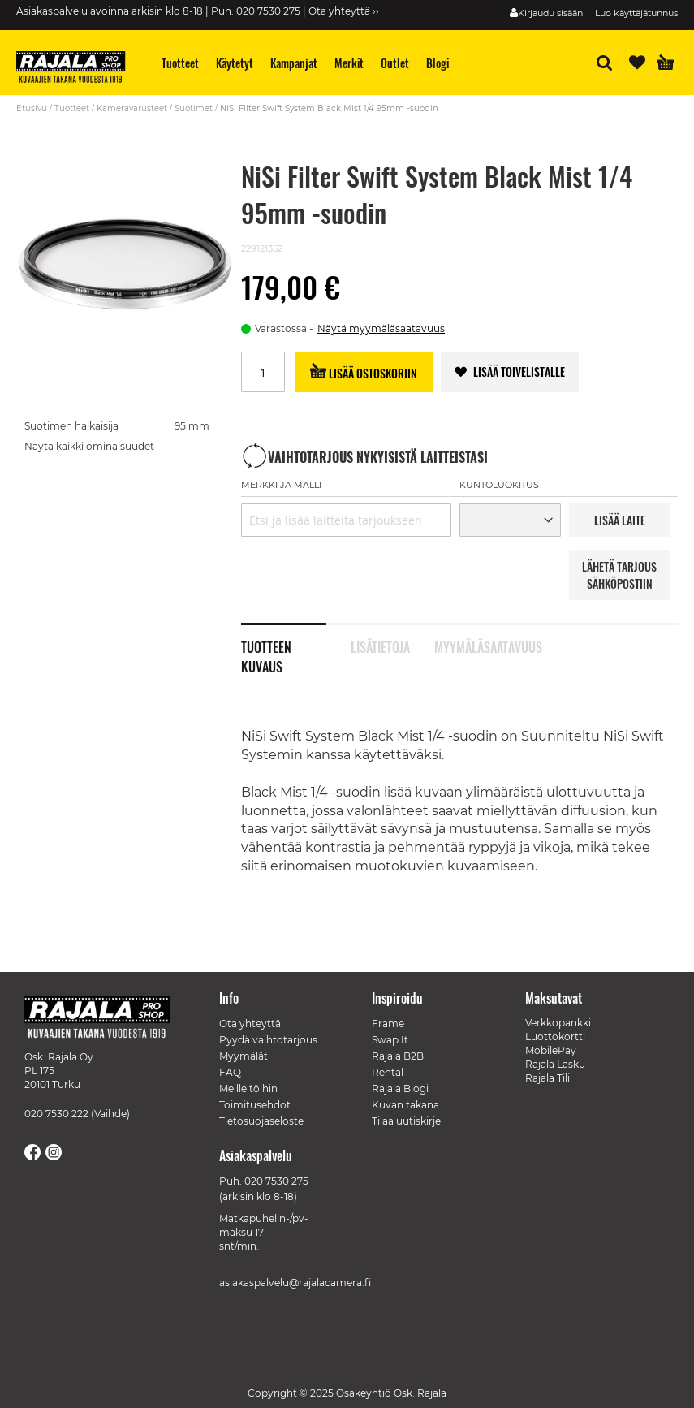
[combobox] (346, 520)
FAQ (230, 1072)
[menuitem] (180, 62)
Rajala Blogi (400, 1088)
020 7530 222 (56, 1114)
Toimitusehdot (255, 1105)
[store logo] (77, 69)
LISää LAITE (619, 520)
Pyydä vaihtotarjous (268, 1040)
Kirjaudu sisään (550, 13)
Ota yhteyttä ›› (343, 11)
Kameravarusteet (132, 108)
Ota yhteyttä (250, 1023)
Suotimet (194, 108)
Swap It (390, 1040)
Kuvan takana (405, 1105)
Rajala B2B (398, 1056)
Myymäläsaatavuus (476, 645)
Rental (387, 1072)
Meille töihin (248, 1088)
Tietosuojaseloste (261, 1121)
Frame (388, 1023)
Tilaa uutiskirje (406, 1121)
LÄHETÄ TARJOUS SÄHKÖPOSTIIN (619, 575)
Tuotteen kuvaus (266, 645)
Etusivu (31, 108)
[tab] (295, 638)
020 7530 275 (276, 1181)
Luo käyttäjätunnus (636, 13)
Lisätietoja (380, 645)
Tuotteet (71, 108)
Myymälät (243, 1056)
